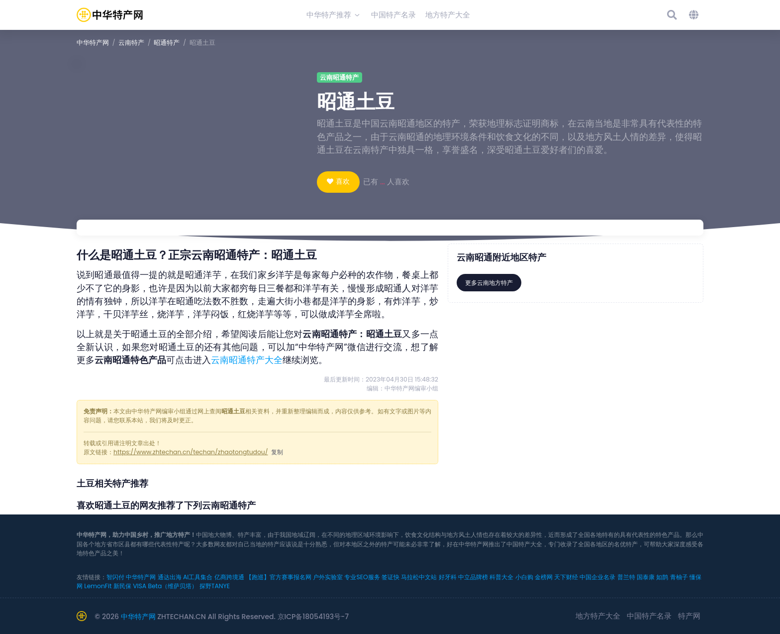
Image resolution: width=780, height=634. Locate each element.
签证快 (390, 577)
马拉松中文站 (419, 577)
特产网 (689, 616)
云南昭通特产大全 (247, 360)
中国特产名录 (649, 616)
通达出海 (170, 577)
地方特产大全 (598, 616)
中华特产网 (93, 42)
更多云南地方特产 (489, 282)
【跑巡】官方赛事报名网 (278, 577)
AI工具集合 (197, 577)
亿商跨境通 (229, 577)
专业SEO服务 (362, 577)
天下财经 (566, 577)
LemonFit (97, 586)
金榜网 (544, 577)
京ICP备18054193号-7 (313, 617)
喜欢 (343, 181)
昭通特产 (167, 42)
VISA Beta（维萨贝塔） (165, 586)
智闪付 (115, 577)
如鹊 (662, 577)
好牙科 (448, 577)
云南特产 (131, 42)
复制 (277, 452)
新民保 (122, 586)
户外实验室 (328, 577)
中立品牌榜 (473, 577)
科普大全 (501, 577)
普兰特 (626, 577)
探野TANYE (214, 586)
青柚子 (679, 577)
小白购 (524, 577)
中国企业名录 (597, 577)
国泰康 (646, 577)
